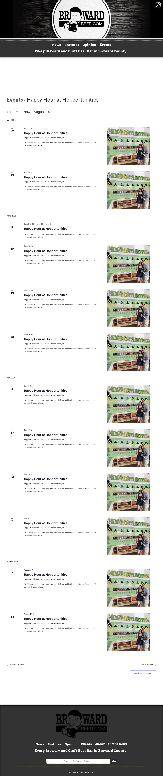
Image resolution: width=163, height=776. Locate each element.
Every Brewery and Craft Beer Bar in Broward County (80, 51)
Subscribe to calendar (141, 673)
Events (111, 44)
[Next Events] (10, 112)
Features (69, 44)
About (105, 744)
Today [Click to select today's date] (17, 112)
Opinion (91, 44)
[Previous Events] (7, 112)
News (50, 44)
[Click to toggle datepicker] (37, 111)
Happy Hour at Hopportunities (45, 133)
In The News (129, 744)
